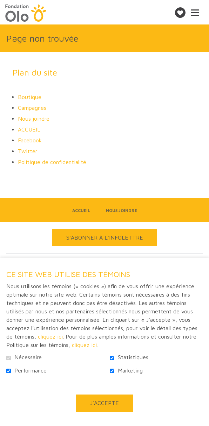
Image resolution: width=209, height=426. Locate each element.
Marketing (130, 371)
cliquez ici (50, 336)
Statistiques (133, 357)
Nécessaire (28, 357)
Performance (30, 371)
